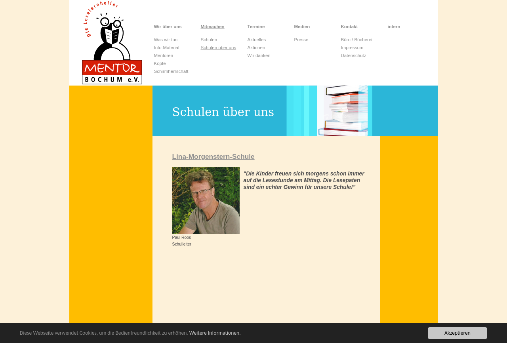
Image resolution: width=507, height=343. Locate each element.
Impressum (352, 47)
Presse (301, 39)
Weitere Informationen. (215, 333)
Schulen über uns (218, 47)
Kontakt (349, 26)
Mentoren (163, 55)
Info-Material (166, 47)
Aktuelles (257, 39)
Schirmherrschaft (171, 71)
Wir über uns (168, 26)
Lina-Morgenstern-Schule (213, 156)
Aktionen (256, 47)
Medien (302, 26)
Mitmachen (213, 26)
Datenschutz (353, 55)
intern (394, 26)
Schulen (209, 39)
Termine (256, 26)
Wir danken (259, 55)
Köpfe (160, 63)
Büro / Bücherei (356, 39)
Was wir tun (166, 39)
